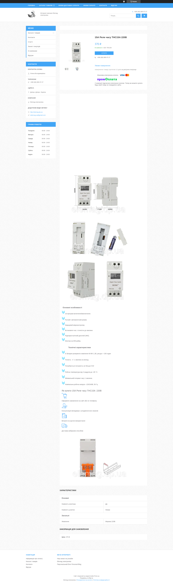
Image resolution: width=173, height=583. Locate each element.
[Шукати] (138, 16)
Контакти (103, 5)
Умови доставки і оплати (68, 5)
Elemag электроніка (64, 561)
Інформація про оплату (34, 558)
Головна (31, 5)
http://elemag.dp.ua (36, 112)
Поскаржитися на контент (84, 580)
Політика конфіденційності (101, 580)
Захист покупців (34, 46)
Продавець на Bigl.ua (86, 578)
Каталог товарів (45, 5)
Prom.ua (96, 576)
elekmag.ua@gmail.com (38, 115)
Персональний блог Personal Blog (69, 564)
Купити (104, 53)
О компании (32, 51)
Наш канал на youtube (65, 558)
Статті (30, 42)
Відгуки (114, 5)
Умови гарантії (89, 5)
